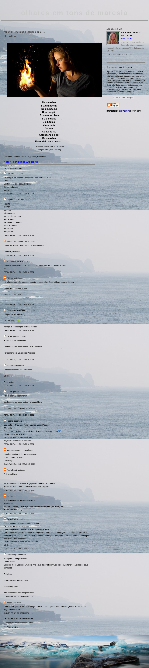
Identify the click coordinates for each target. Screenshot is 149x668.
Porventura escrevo (15, 261)
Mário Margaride (14, 554)
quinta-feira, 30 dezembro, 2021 (19, 596)
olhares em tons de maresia (74, 13)
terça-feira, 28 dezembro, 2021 (19, 194)
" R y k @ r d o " (14, 336)
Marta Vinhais (12, 173)
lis (7, 496)
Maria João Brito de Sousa (18, 241)
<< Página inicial (11, 627)
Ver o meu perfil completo (120, 54)
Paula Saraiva (13, 365)
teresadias (11, 602)
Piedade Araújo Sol (21, 157)
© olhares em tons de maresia (119, 67)
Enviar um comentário (19, 618)
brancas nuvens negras (17, 450)
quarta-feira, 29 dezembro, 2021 (19, 464)
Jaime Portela (12, 519)
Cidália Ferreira (13, 310)
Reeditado (41, 157)
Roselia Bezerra (14, 421)
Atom (31, 623)
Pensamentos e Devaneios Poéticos (19, 353)
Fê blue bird (12, 278)
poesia (33, 157)
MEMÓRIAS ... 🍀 (11, 321)
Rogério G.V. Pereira (15, 200)
